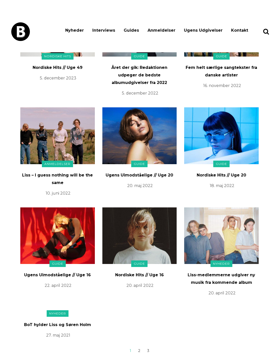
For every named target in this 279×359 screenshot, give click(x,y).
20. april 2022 (140, 285)
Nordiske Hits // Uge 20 (221, 175)
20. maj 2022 (140, 185)
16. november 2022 (222, 85)
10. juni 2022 (58, 193)
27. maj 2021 (58, 335)
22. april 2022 (58, 285)
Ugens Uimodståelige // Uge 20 (139, 175)
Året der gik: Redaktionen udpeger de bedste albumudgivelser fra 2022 (139, 75)
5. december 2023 (58, 78)
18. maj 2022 (222, 185)
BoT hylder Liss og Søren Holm (57, 324)
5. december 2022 (140, 93)
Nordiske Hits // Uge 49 (58, 67)
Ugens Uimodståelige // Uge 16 (57, 275)
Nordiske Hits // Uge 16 (139, 275)
